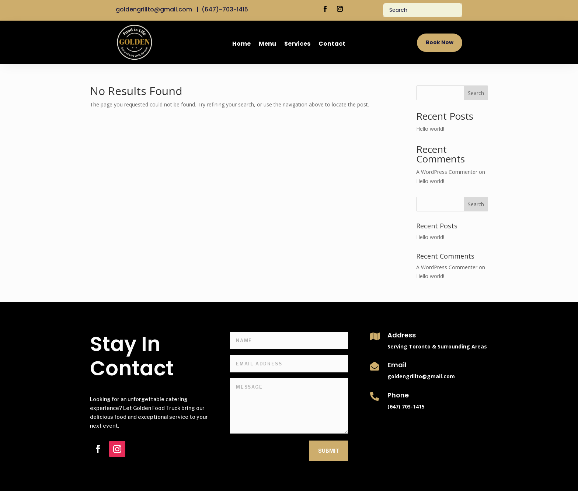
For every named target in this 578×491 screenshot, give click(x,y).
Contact (331, 44)
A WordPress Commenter (446, 171)
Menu (267, 44)
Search (476, 93)
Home (241, 44)
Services (297, 44)
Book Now (439, 42)
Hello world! (430, 128)
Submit (328, 451)
